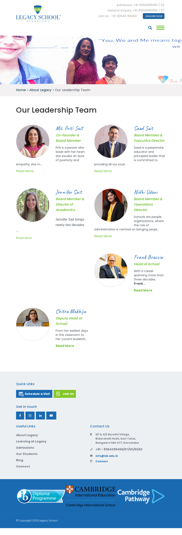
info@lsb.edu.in (104, 463)
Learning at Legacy (31, 448)
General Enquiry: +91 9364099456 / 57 (135, 10)
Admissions (25, 454)
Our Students (27, 461)
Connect (23, 473)
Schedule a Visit (38, 400)
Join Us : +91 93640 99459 (117, 16)
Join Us (72, 400)
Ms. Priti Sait (70, 128)
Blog (19, 467)
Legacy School (48, 527)
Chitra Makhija (64, 314)
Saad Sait (144, 128)
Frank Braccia (149, 257)
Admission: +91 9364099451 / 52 (140, 5)
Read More (25, 171)
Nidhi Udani (146, 192)
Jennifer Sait (70, 192)
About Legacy (27, 442)
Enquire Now (154, 16)
